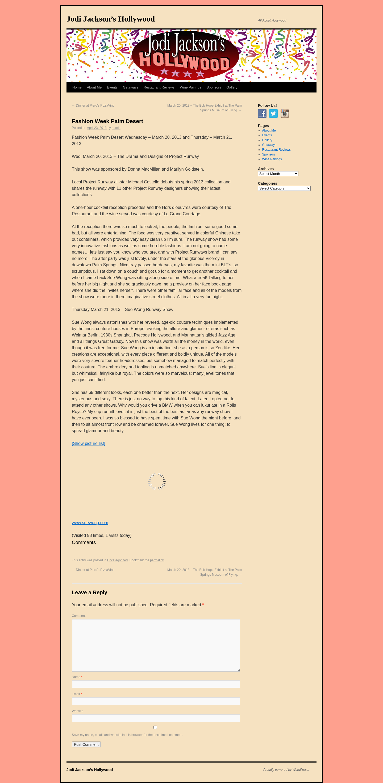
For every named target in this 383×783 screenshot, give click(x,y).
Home (77, 87)
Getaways (130, 87)
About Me (94, 87)
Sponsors (213, 87)
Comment (79, 616)
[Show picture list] (88, 443)
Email (77, 694)
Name (77, 677)
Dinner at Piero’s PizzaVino (93, 105)
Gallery (231, 87)
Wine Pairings (190, 87)
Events (112, 87)
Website (77, 711)
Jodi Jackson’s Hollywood (110, 18)
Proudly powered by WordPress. (286, 770)
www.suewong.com (90, 522)
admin (116, 128)
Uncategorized (117, 560)
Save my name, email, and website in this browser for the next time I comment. (127, 735)
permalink (157, 560)
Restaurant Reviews (159, 87)
